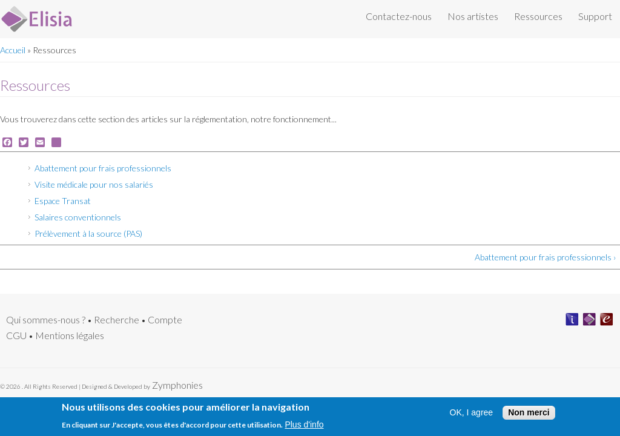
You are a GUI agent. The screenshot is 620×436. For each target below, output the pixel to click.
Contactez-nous (399, 16)
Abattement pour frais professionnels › (545, 257)
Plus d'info (304, 427)
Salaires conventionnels (78, 217)
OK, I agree (471, 415)
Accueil (12, 50)
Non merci (528, 415)
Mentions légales (69, 335)
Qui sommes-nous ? (45, 319)
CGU (16, 335)
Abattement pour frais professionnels (103, 168)
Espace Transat (63, 201)
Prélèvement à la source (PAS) (88, 233)
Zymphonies (176, 385)
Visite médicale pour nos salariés (94, 184)
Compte (165, 319)
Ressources (538, 16)
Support (595, 16)
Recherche (116, 319)
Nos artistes (472, 16)
